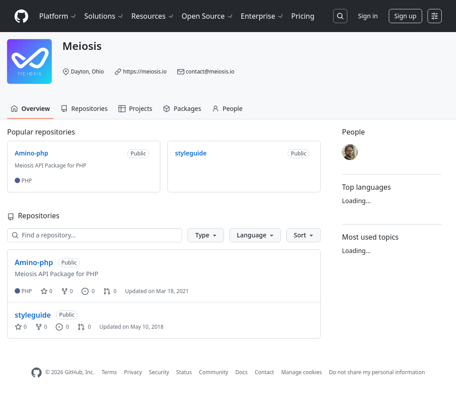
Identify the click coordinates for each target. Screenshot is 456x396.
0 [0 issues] (88, 291)
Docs (241, 372)
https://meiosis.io (145, 71)
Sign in (368, 16)
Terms (109, 372)
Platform (58, 16)
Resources (153, 16)
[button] (205, 235)
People (227, 108)
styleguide (33, 315)
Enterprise (262, 16)
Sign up (405, 16)
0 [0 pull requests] (110, 291)
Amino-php (34, 262)
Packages (182, 108)
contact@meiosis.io (210, 71)
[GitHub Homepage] (36, 372)
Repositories (84, 108)
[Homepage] (21, 16)
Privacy (133, 372)
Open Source (208, 16)
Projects (135, 108)
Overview (30, 108)
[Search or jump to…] (340, 16)
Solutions (104, 16)
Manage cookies (301, 372)
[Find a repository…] (94, 235)
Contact (264, 372)
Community (213, 372)
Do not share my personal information (377, 372)
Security (159, 372)
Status (184, 372)
